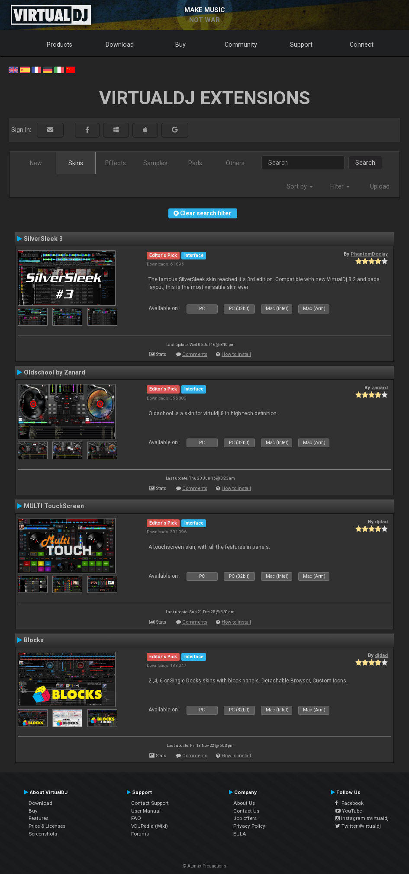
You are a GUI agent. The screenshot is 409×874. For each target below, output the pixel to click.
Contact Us (246, 811)
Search (365, 162)
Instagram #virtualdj (362, 818)
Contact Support (150, 803)
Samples (155, 163)
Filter (340, 186)
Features (38, 818)
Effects (115, 163)
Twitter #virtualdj (358, 826)
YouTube (348, 811)
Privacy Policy (249, 826)
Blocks (34, 640)
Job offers (245, 818)
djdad (381, 522)
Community (241, 44)
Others (235, 163)
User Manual (146, 811)
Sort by (300, 186)
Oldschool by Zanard (54, 372)
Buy (180, 44)
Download (120, 44)
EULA (239, 834)
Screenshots (43, 834)
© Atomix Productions (204, 866)
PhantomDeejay (369, 254)
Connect (362, 44)
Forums (140, 834)
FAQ (136, 818)
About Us (244, 803)
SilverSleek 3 (43, 238)
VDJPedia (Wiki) (149, 826)
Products (59, 44)
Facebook (349, 803)
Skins (75, 163)
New (36, 163)
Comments (194, 354)
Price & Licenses (47, 826)
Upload (380, 186)
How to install (236, 354)
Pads (195, 163)
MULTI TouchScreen (54, 506)
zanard (379, 387)
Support (301, 44)
